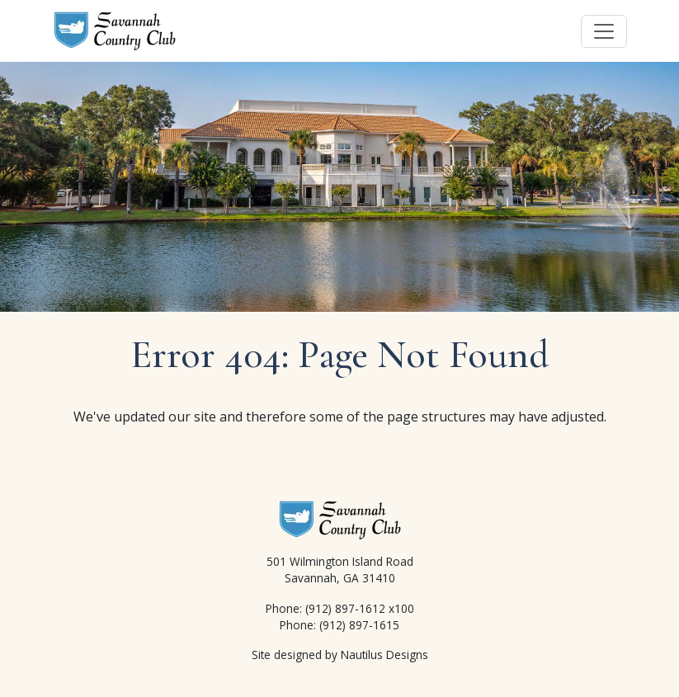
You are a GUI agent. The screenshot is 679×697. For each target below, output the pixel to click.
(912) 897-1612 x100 (359, 608)
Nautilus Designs (384, 654)
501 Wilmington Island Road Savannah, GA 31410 (339, 569)
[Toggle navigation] (604, 31)
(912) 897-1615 (359, 625)
